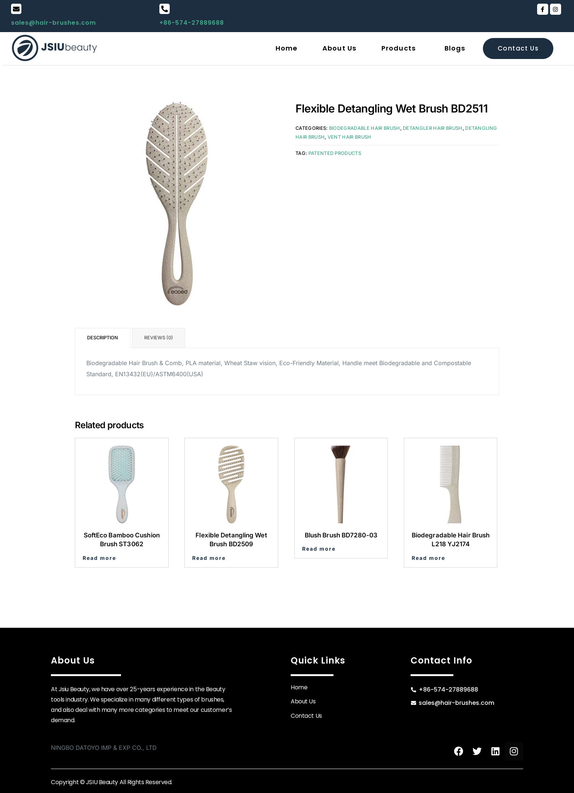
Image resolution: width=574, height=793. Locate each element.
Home (286, 48)
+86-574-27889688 (191, 22)
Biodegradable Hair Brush (364, 128)
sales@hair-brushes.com (53, 22)
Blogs (455, 48)
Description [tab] (102, 337)
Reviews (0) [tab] (158, 337)
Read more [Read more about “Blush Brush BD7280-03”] (319, 549)
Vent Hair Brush (349, 137)
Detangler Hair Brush (432, 128)
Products (398, 48)
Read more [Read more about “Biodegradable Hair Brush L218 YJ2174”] (428, 558)
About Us (339, 48)
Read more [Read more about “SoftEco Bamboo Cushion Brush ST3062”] (99, 558)
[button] (400, 48)
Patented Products (334, 153)
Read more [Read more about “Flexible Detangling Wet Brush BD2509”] (209, 558)
